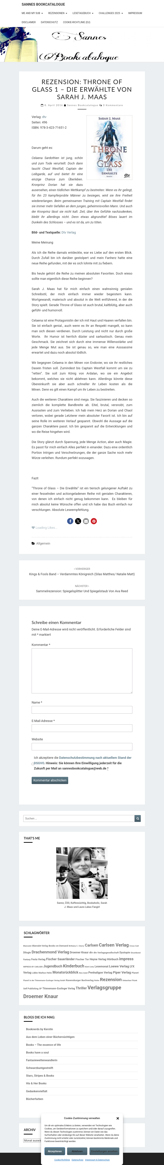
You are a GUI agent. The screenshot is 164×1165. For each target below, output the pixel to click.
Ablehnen (77, 1151)
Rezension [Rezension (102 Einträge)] (111, 979)
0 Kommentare (113, 105)
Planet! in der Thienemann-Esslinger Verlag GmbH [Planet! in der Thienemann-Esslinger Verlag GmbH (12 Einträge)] (44, 980)
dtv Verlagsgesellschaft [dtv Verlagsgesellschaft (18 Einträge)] (106, 952)
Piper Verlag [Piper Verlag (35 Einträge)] (122, 972)
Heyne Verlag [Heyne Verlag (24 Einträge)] (98, 959)
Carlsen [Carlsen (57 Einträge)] (91, 945)
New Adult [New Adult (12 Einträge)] (83, 973)
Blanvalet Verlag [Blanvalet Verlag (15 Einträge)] (40, 946)
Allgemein (43, 543)
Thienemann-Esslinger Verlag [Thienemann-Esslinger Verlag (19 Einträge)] (58, 988)
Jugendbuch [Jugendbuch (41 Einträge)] (52, 966)
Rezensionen (56, 13)
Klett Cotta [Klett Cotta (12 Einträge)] (89, 967)
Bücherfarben (34, 1099)
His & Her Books (36, 1083)
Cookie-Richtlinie (62, 1160)
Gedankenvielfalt (36, 1091)
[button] (118, 1118)
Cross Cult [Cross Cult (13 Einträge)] (134, 946)
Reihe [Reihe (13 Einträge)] (96, 980)
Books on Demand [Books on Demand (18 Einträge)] (58, 945)
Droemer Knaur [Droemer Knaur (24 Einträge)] (79, 952)
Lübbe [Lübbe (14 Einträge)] (35, 973)
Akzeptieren (55, 1151)
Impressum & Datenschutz (97, 1160)
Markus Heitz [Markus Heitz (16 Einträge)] (45, 972)
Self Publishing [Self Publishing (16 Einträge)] (30, 988)
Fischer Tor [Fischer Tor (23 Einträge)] (82, 959)
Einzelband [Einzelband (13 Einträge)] (136, 952)
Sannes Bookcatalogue (43, 4)
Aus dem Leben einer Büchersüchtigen (50, 1037)
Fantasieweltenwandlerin (41, 1060)
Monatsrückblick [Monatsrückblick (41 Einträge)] (66, 972)
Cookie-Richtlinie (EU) (76, 22)
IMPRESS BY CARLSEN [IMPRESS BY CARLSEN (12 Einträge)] (32, 967)
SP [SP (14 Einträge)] (40, 988)
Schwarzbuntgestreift (39, 1068)
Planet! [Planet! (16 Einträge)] (135, 972)
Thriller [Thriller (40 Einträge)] (81, 988)
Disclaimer (29, 22)
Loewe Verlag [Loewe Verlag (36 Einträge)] (119, 966)
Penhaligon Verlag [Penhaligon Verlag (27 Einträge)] (100, 972)
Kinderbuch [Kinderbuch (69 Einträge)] (73, 966)
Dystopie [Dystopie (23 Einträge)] (124, 952)
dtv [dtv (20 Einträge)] (91, 952)
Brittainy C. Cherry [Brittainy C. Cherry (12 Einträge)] (76, 946)
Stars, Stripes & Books (40, 1075)
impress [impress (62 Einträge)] (126, 959)
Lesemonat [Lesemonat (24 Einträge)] (101, 966)
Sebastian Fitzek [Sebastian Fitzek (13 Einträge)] (129, 980)
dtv (44, 117)
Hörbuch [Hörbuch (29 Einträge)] (112, 959)
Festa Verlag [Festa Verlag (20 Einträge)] (38, 959)
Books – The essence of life (43, 1044)
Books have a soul (37, 1052)
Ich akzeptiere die (82, 763)
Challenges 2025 (109, 13)
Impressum (135, 13)
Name (37, 702)
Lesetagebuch (82, 13)
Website (37, 739)
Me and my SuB (31, 13)
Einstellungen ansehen (104, 1151)
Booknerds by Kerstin (39, 1029)
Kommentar (41, 645)
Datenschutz (77, 1160)
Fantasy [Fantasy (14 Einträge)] (27, 959)
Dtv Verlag (69, 232)
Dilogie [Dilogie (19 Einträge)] (27, 952)
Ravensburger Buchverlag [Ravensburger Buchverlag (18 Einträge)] (80, 980)
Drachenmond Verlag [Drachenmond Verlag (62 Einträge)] (50, 952)
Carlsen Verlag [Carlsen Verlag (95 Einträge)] (114, 945)
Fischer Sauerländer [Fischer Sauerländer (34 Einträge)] (60, 959)
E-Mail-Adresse (43, 721)
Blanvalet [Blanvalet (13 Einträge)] (27, 946)
